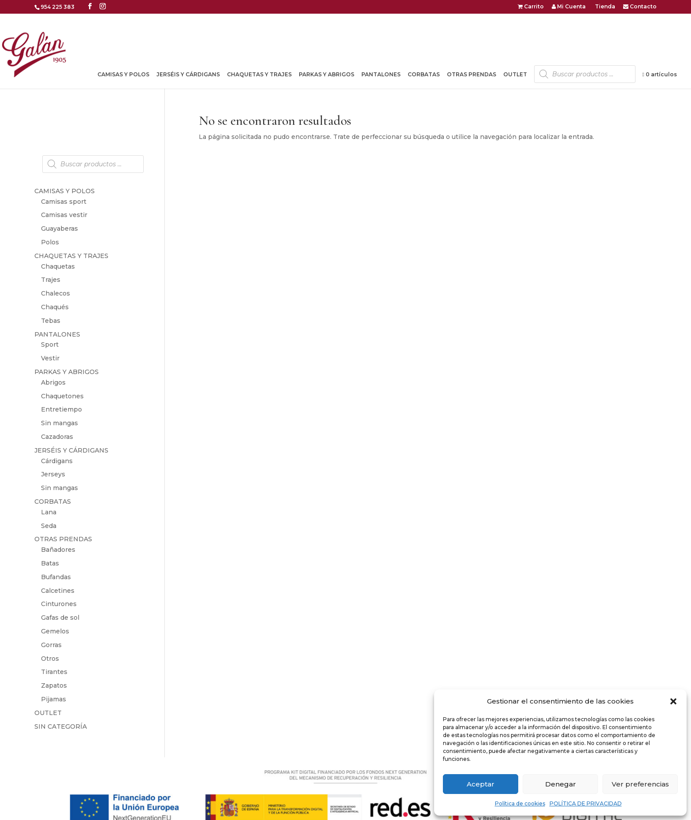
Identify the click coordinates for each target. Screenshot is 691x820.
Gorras (51, 645)
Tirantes (54, 672)
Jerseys (53, 474)
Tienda (604, 7)
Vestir (50, 358)
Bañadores (58, 550)
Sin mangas (59, 423)
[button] (673, 701)
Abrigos (53, 382)
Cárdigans (57, 461)
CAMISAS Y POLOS (123, 75)
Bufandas (56, 577)
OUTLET (515, 75)
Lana (48, 512)
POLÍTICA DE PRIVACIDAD (586, 803)
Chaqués (55, 307)
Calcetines (57, 591)
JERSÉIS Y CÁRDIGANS (188, 75)
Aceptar (480, 784)
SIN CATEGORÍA (60, 726)
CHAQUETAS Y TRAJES (259, 75)
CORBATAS (424, 75)
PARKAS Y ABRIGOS (326, 75)
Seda (48, 526)
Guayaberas (59, 228)
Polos (50, 242)
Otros (50, 659)
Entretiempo (61, 409)
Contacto (640, 7)
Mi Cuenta (569, 7)
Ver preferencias (640, 784)
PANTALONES (381, 75)
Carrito (531, 7)
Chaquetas (58, 266)
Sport (50, 344)
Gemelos (55, 631)
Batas (50, 563)
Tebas (50, 321)
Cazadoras (57, 437)
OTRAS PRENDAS (471, 75)
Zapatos (54, 685)
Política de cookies (520, 803)
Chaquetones (62, 396)
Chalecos (55, 293)
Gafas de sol (60, 618)
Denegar (560, 784)
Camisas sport (63, 202)
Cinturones (59, 604)
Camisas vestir (64, 215)
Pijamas (53, 699)
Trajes (50, 280)
